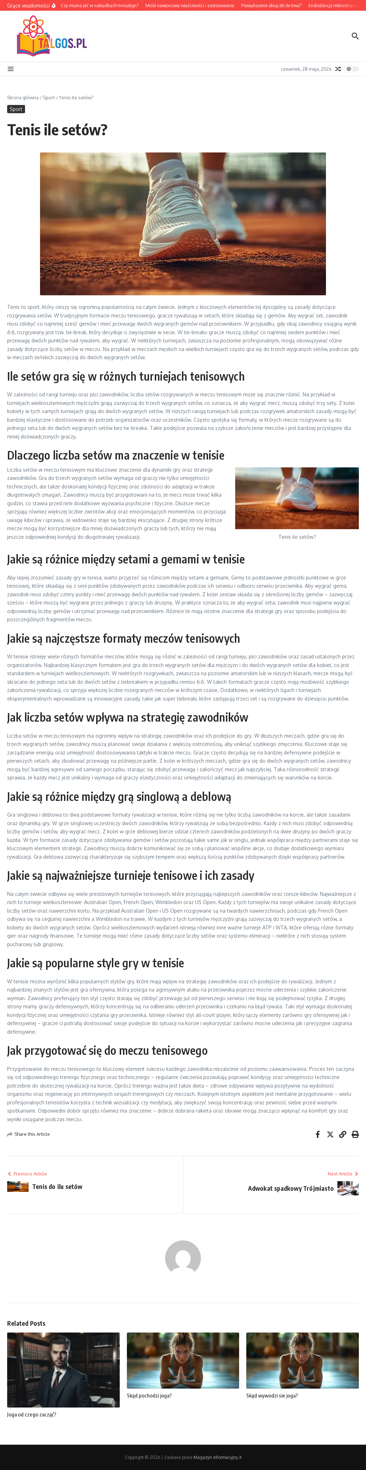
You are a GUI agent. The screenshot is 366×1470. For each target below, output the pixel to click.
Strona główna (23, 97)
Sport (49, 97)
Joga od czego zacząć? (31, 1414)
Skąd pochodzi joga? (149, 1395)
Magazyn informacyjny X (217, 1457)
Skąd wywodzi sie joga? (272, 1395)
